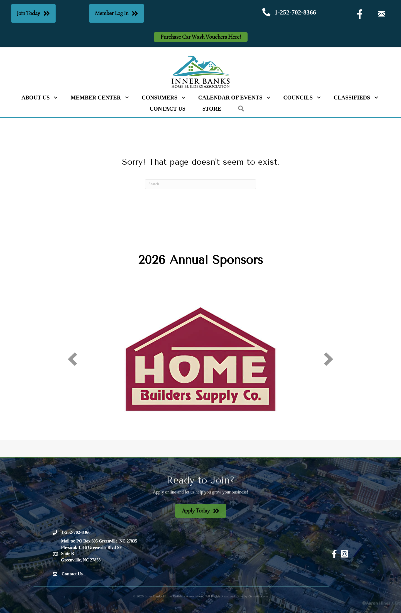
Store (211, 109)
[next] (329, 359)
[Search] (200, 184)
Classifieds (352, 97)
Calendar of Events (230, 97)
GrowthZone (258, 596)
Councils (298, 97)
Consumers (159, 97)
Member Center (95, 97)
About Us (35, 97)
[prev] (72, 359)
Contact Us (167, 109)
